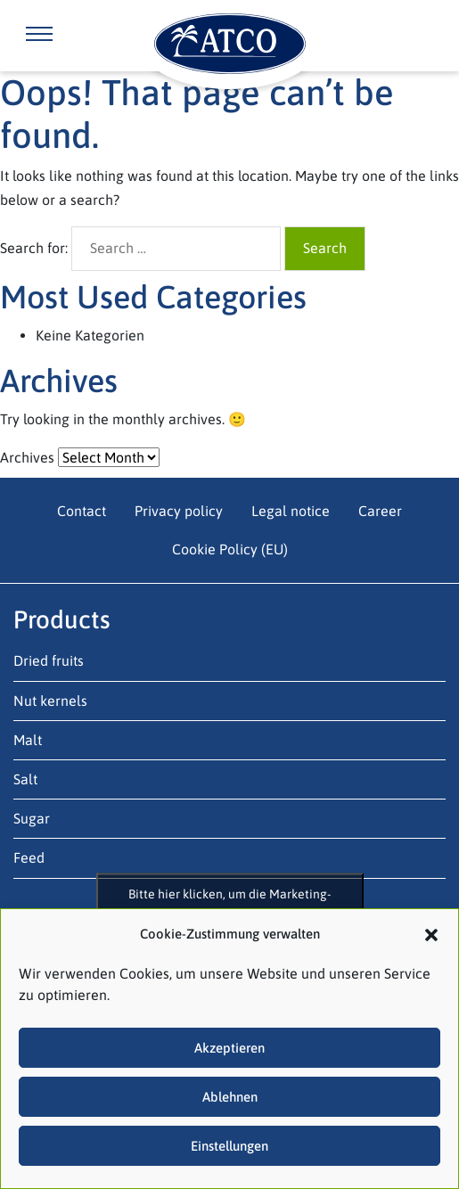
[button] (431, 933)
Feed (29, 857)
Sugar (31, 818)
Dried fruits (48, 660)
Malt (27, 740)
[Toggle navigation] (39, 35)
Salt (25, 779)
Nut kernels (50, 701)
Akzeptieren (229, 1047)
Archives (27, 457)
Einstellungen (229, 1145)
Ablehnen (230, 1096)
